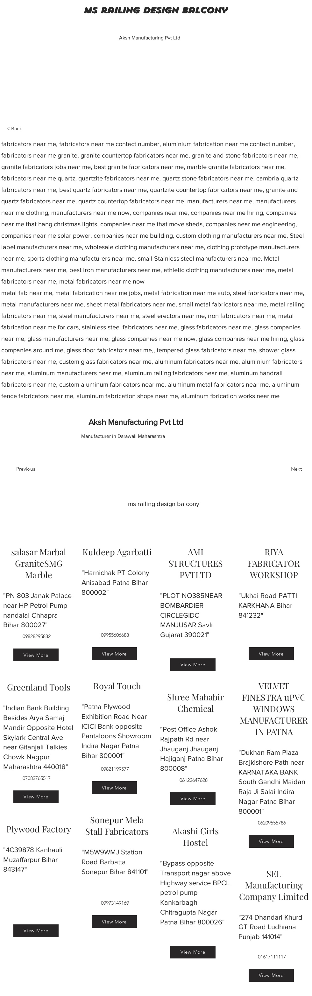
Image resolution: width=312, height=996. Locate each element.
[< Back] (27, 128)
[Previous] (37, 469)
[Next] (286, 469)
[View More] (36, 655)
